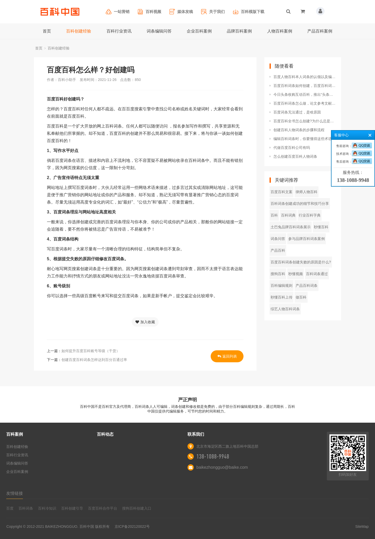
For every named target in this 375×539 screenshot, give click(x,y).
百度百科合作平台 (102, 508)
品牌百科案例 (239, 31)
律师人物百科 (306, 192)
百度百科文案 (281, 192)
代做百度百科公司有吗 (291, 147)
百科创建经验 (78, 31)
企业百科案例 (199, 31)
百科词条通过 (317, 274)
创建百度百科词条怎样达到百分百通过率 (94, 360)
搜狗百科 (278, 274)
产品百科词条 (306, 285)
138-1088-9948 (212, 456)
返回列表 (227, 356)
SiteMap (361, 526)
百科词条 (25, 508)
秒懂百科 (321, 227)
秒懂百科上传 (281, 297)
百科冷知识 (47, 508)
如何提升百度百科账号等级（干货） (90, 351)
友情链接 (14, 493)
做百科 (301, 297)
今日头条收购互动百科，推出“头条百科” (304, 94)
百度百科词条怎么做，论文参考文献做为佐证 (304, 103)
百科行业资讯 (119, 31)
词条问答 (278, 239)
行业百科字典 (310, 215)
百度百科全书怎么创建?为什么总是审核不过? (304, 121)
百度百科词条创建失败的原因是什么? (301, 262)
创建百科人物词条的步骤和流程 (298, 130)
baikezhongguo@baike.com (222, 467)
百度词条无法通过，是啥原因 (297, 112)
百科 (274, 215)
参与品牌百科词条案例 (306, 239)
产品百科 (278, 250)
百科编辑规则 (281, 285)
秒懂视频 (295, 274)
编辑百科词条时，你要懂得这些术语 (302, 139)
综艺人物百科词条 (285, 309)
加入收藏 (145, 322)
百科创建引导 (72, 508)
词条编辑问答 (159, 31)
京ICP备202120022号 (132, 526)
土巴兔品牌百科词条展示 (291, 227)
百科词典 (288, 215)
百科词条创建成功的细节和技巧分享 (300, 203)
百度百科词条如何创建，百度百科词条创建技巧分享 (304, 86)
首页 (47, 31)
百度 (10, 508)
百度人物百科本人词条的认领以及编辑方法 (304, 77)
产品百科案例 (319, 31)
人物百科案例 (279, 31)
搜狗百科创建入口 (136, 508)
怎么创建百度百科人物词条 (295, 156)
